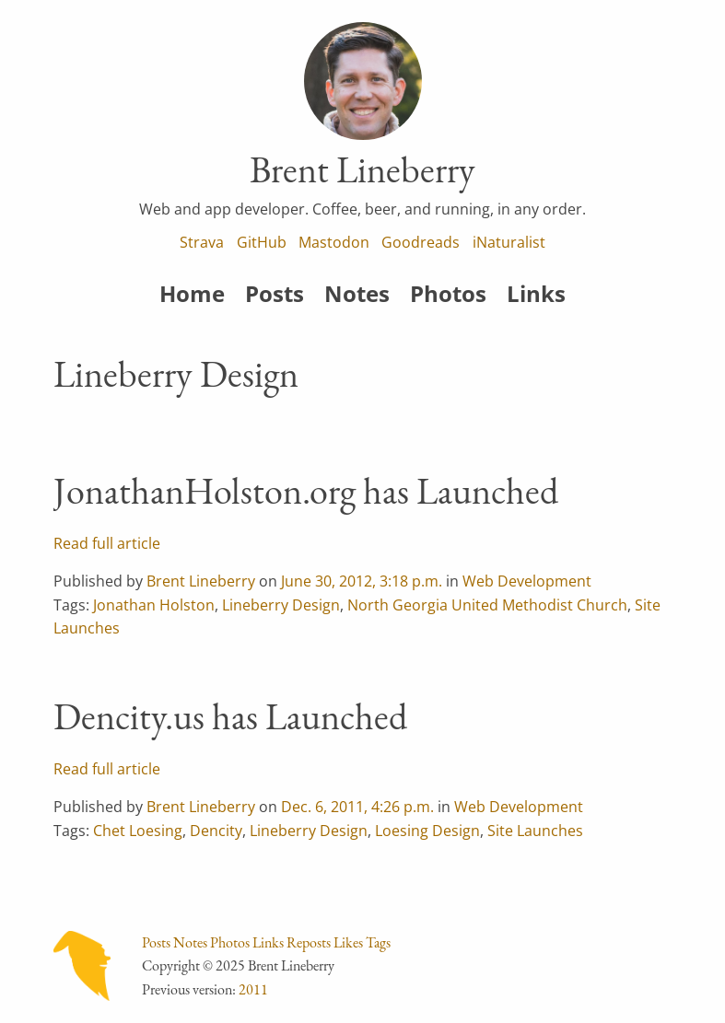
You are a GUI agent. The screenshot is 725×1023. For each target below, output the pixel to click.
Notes (357, 293)
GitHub (261, 242)
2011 (253, 989)
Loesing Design (427, 830)
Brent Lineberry (200, 581)
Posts (274, 293)
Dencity (216, 830)
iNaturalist (509, 242)
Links (536, 293)
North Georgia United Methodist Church (487, 605)
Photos (448, 293)
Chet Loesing (137, 830)
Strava (202, 242)
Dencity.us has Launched (230, 716)
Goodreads (420, 242)
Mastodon (333, 242)
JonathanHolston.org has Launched (305, 491)
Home (192, 293)
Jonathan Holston (154, 605)
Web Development (526, 581)
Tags (378, 942)
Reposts (308, 942)
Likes (348, 942)
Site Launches (535, 830)
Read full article (106, 543)
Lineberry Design (281, 605)
